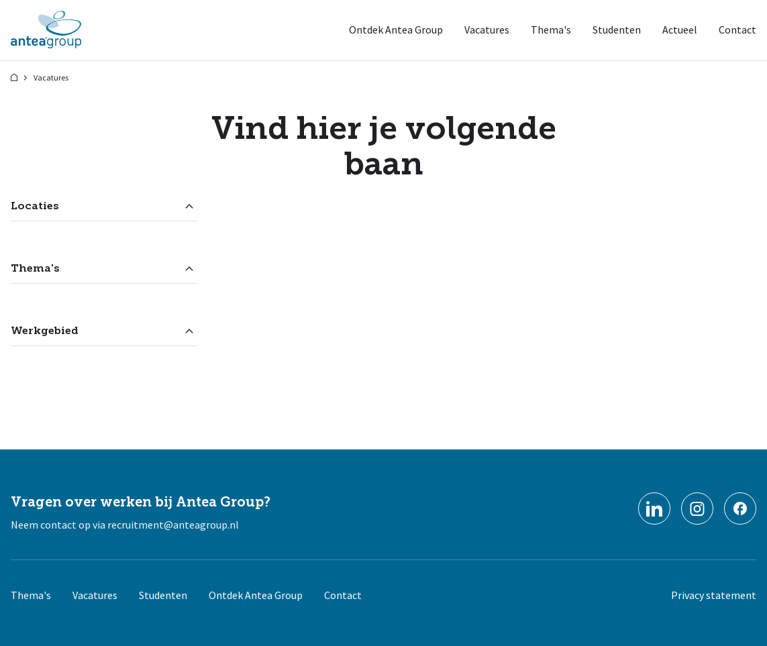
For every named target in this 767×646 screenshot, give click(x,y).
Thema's (551, 29)
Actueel (679, 29)
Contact (737, 29)
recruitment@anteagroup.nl (173, 524)
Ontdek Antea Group (396, 29)
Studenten (617, 29)
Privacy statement (713, 595)
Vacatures (486, 29)
